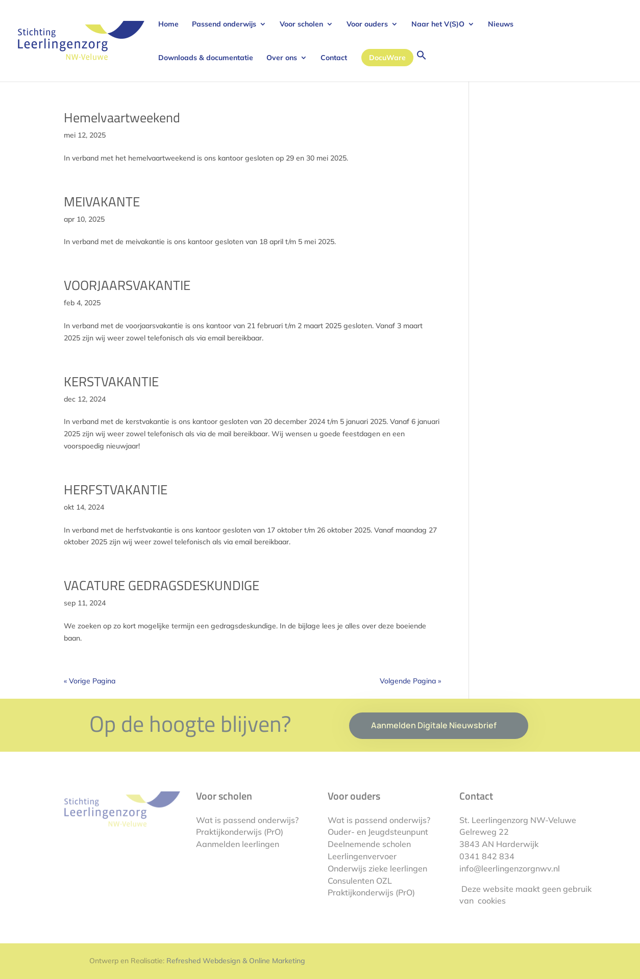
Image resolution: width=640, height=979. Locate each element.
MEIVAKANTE (102, 201)
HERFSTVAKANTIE (115, 489)
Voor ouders (367, 24)
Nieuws (500, 24)
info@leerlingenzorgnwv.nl (509, 868)
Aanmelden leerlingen (237, 844)
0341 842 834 (486, 856)
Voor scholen (301, 24)
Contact (334, 58)
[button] (421, 66)
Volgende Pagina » (410, 680)
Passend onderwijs (224, 24)
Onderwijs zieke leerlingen (377, 868)
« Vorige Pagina (89, 680)
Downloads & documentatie (205, 58)
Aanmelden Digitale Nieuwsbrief (434, 725)
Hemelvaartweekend (122, 117)
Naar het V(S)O (437, 24)
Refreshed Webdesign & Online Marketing (235, 960)
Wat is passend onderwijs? (247, 820)
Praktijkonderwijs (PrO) (239, 832)
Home (168, 24)
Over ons (281, 58)
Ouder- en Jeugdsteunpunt (378, 832)
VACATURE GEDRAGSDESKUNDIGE (161, 585)
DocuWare (387, 57)
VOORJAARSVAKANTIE (127, 285)
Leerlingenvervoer (362, 856)
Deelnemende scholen (369, 844)
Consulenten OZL (360, 881)
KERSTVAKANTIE (111, 381)
